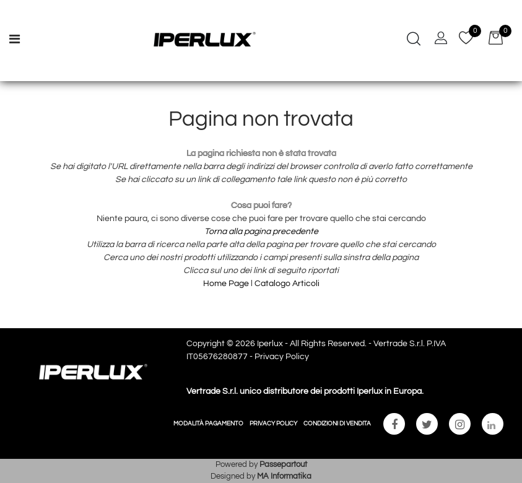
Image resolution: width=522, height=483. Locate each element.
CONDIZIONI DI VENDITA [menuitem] (337, 423)
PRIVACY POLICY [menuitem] (273, 423)
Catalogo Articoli (287, 283)
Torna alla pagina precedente (261, 231)
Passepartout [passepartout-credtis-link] (283, 464)
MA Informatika (284, 476)
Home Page (227, 283)
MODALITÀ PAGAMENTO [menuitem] (208, 423)
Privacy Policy (281, 356)
